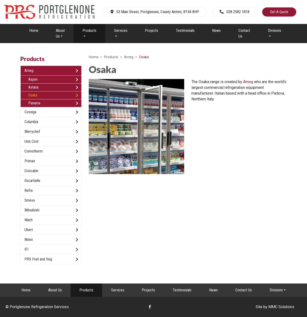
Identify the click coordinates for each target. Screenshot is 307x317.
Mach (51, 220)
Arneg (128, 57)
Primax (51, 161)
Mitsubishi (51, 210)
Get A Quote (279, 12)
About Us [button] (60, 33)
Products (111, 57)
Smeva (51, 200)
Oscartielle (51, 181)
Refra (51, 190)
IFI (51, 249)
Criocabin (51, 171)
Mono (51, 239)
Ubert (51, 230)
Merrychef (51, 131)
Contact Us (244, 33)
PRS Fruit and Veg (51, 259)
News (216, 30)
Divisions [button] (274, 30)
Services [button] (120, 30)
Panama (53, 103)
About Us (55, 290)
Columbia (51, 122)
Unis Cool (51, 141)
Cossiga (51, 112)
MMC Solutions (281, 307)
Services (117, 290)
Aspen (53, 79)
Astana (53, 87)
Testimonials (185, 30)
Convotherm (51, 151)
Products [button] (89, 30)
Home (33, 30)
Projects (151, 30)
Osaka (53, 95)
